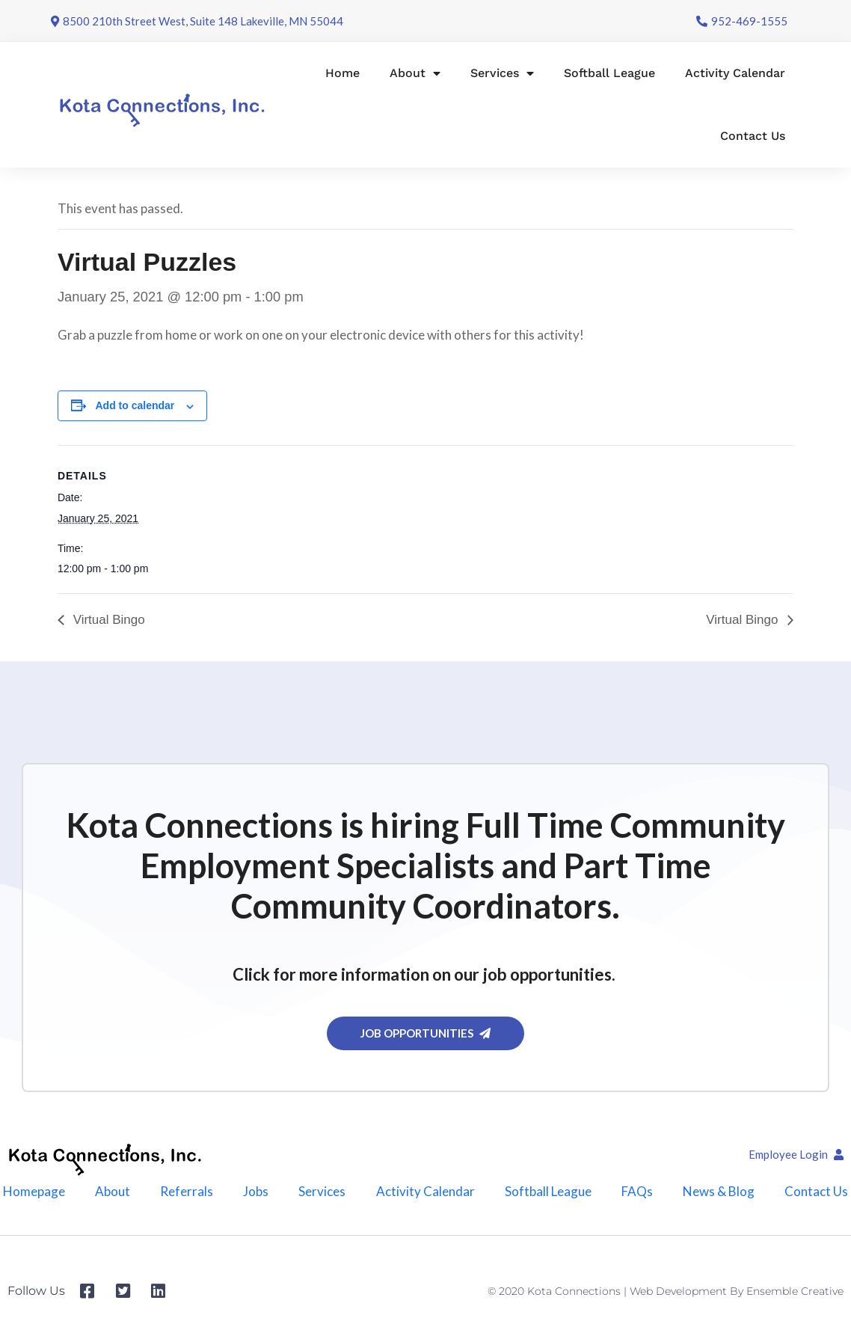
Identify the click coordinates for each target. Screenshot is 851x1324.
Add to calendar (135, 405)
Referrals (186, 1191)
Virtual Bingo (107, 620)
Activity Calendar (735, 73)
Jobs (255, 1191)
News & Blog (719, 1191)
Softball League (609, 73)
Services (502, 73)
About (415, 73)
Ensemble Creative (795, 1291)
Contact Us (752, 136)
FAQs (637, 1191)
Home (342, 73)
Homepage (34, 1191)
